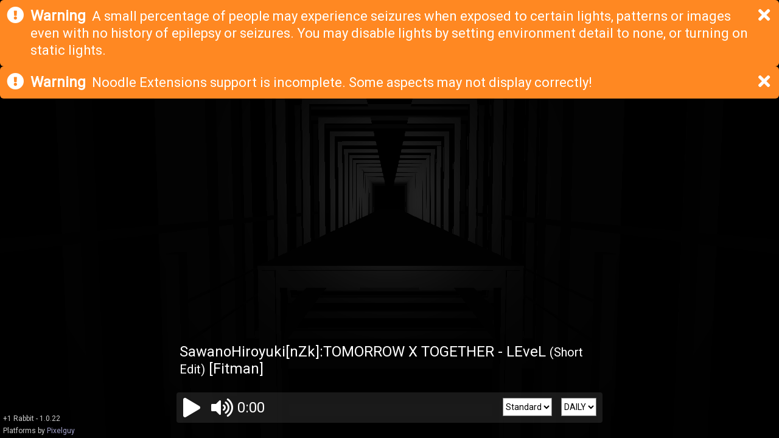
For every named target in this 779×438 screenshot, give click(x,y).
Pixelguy (61, 430)
